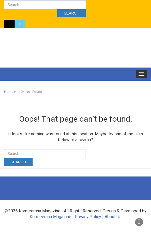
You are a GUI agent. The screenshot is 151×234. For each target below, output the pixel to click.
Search (71, 13)
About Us (113, 216)
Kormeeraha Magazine (50, 216)
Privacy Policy (88, 216)
